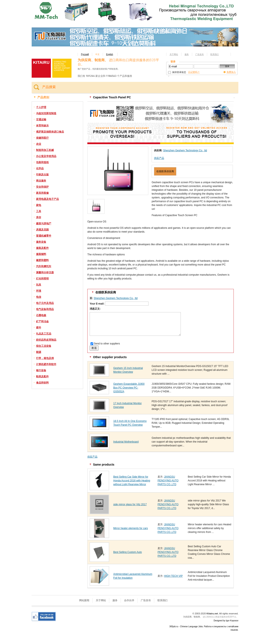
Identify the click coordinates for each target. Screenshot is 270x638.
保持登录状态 (177, 72)
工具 (38, 211)
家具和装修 (42, 192)
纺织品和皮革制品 (46, 339)
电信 (38, 296)
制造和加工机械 (45, 150)
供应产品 (159, 158)
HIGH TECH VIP (173, 575)
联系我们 (214, 54)
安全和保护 (42, 186)
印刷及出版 (42, 174)
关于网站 (174, 54)
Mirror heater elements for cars (130, 528)
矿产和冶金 (42, 321)
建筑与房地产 (43, 223)
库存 (38, 217)
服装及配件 (42, 248)
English (109, 54)
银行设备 (41, 370)
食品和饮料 (42, 382)
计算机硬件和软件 (46, 364)
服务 (187, 54)
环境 (38, 290)
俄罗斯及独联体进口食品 (50, 131)
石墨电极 (41, 315)
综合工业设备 (43, 345)
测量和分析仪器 (45, 272)
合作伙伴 (129, 600)
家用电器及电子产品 (47, 199)
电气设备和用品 (45, 309)
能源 (38, 352)
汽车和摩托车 (43, 266)
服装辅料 (41, 254)
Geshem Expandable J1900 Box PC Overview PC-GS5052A (128, 387)
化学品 (40, 168)
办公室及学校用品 (46, 156)
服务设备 (41, 241)
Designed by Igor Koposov (226, 620)
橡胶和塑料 (42, 260)
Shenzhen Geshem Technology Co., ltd (185, 150)
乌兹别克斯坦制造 (46, 113)
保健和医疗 (42, 137)
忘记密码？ (194, 72)
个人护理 (41, 107)
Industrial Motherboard (126, 441)
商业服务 (41, 180)
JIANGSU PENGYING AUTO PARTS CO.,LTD (168, 480)
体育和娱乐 (42, 125)
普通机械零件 (43, 235)
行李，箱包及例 (45, 358)
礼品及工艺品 (43, 333)
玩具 (38, 284)
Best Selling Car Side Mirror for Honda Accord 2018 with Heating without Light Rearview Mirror (131, 480)
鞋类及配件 (42, 376)
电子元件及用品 (45, 303)
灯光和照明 (42, 278)
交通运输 (41, 119)
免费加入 (231, 72)
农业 (38, 143)
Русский (85, 54)
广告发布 (199, 54)
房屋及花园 (42, 229)
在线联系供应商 (165, 171)
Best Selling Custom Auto (127, 552)
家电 (38, 205)
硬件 (38, 327)
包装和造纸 (42, 162)
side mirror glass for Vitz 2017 (130, 504)
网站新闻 (84, 600)
